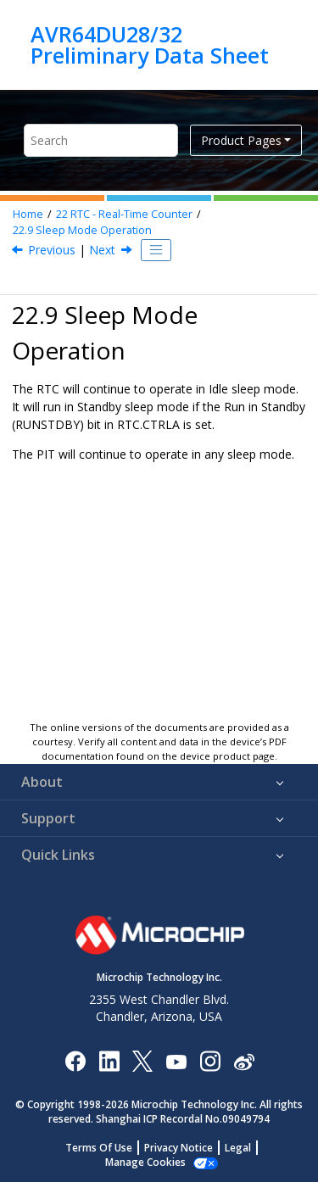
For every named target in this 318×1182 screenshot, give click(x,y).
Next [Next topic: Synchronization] (102, 250)
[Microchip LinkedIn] (109, 1060)
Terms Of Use (98, 1147)
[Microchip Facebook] (75, 1060)
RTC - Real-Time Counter (124, 214)
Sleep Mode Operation (82, 230)
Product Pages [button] (241, 140)
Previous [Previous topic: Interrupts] (51, 250)
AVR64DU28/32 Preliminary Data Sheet (150, 44)
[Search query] (101, 140)
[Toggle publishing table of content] (156, 250)
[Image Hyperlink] (176, 1060)
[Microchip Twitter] (142, 1060)
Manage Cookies (145, 1162)
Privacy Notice (178, 1147)
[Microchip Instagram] (209, 1060)
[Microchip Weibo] (243, 1060)
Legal (238, 1147)
